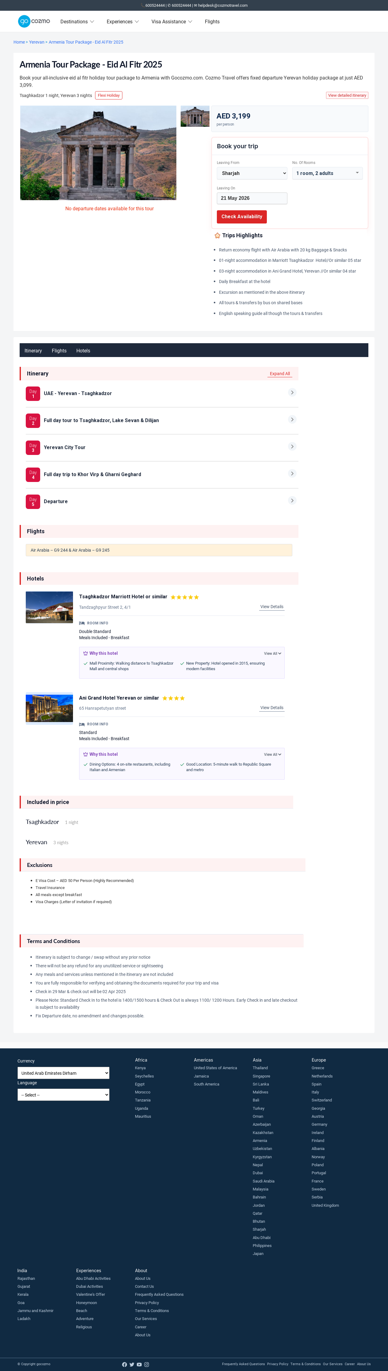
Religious (84, 1327)
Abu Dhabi (262, 1237)
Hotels (83, 350)
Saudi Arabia (264, 1181)
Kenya (140, 1067)
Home (19, 42)
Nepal (258, 1164)
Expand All (280, 373)
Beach (81, 1310)
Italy (315, 1092)
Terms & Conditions (152, 1310)
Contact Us (144, 1286)
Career (140, 1327)
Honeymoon (86, 1302)
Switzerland (322, 1100)
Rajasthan (26, 1278)
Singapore (261, 1076)
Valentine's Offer (90, 1294)
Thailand (260, 1067)
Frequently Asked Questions (159, 1294)
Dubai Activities (89, 1286)
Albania (318, 1148)
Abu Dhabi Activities (93, 1278)
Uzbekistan (262, 1148)
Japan (258, 1253)
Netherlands (322, 1076)
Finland (318, 1140)
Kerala (23, 1294)
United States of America (215, 1067)
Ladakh (23, 1318)
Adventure (85, 1318)
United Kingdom (325, 1205)
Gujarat (23, 1286)
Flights (212, 21)
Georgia (318, 1108)
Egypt (139, 1084)
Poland (318, 1164)
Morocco (142, 1092)
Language (27, 1083)
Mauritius (143, 1116)
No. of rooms (303, 162)
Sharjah (259, 1229)
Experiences (123, 21)
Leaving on (226, 187)
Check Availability (241, 216)
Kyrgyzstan (262, 1156)
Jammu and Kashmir (35, 1310)
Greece (318, 1067)
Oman (258, 1116)
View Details (271, 606)
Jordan (259, 1205)
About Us (143, 1278)
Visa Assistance (172, 21)
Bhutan (259, 1221)
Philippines (262, 1245)
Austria (318, 1116)
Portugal (319, 1172)
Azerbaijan (262, 1124)
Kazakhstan (263, 1132)
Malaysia (260, 1189)
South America (206, 1084)
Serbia (317, 1197)
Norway (318, 1156)
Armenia (260, 1140)
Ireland (318, 1132)
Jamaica (201, 1076)
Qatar (257, 1213)
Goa (21, 1302)
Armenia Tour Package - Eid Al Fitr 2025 (86, 42)
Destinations (77, 21)
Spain (316, 1084)
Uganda (141, 1108)
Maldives (260, 1092)
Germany (319, 1124)
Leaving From (228, 162)
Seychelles (144, 1076)
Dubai (258, 1172)
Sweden (319, 1189)
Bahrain (259, 1197)
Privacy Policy (147, 1302)
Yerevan (36, 42)
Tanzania (143, 1100)
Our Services (146, 1318)
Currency (26, 1061)
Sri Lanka (261, 1084)
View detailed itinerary (347, 95)
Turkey (258, 1108)
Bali (256, 1100)
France (318, 1181)
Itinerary (33, 350)
